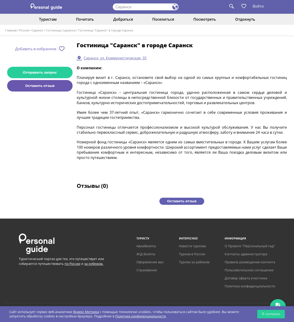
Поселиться (163, 19)
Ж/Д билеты (145, 254)
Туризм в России (192, 254)
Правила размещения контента (250, 262)
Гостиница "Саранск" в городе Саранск (105, 30)
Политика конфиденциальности (250, 286)
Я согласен (271, 314)
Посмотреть (204, 19)
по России (72, 263)
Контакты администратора (246, 254)
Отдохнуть (245, 19)
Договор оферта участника (246, 278)
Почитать (85, 19)
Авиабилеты (146, 246)
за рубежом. (93, 263)
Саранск (37, 30)
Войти (258, 6)
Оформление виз (150, 262)
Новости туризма (192, 246)
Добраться (123, 19)
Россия (24, 30)
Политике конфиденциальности (140, 316)
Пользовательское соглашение (249, 270)
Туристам (48, 19)
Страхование (146, 270)
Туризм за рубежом (194, 262)
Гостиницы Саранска (61, 30)
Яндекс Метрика (86, 312)
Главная (11, 30)
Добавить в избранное (35, 48)
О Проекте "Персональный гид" (250, 246)
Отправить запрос (40, 72)
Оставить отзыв (39, 85)
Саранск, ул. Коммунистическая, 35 (115, 58)
